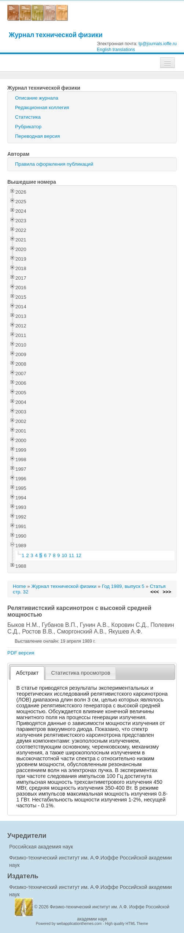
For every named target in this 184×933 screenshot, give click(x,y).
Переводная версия (37, 136)
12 (78, 555)
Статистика (28, 117)
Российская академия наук (41, 847)
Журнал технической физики (56, 34)
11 (71, 555)
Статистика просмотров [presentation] (80, 673)
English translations (116, 49)
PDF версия (20, 653)
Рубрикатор (28, 126)
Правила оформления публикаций (54, 164)
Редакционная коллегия (42, 107)
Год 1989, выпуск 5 (123, 586)
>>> (167, 592)
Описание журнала (36, 98)
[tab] (27, 673)
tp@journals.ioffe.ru (158, 43)
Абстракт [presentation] (27, 673)
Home (19, 586)
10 (64, 555)
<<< (154, 592)
